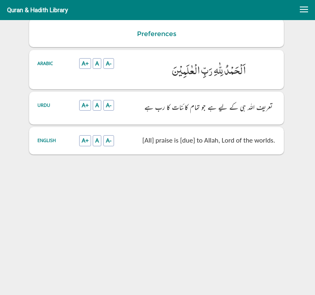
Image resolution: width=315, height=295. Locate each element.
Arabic (45, 63)
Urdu (43, 105)
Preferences (156, 34)
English (46, 140)
